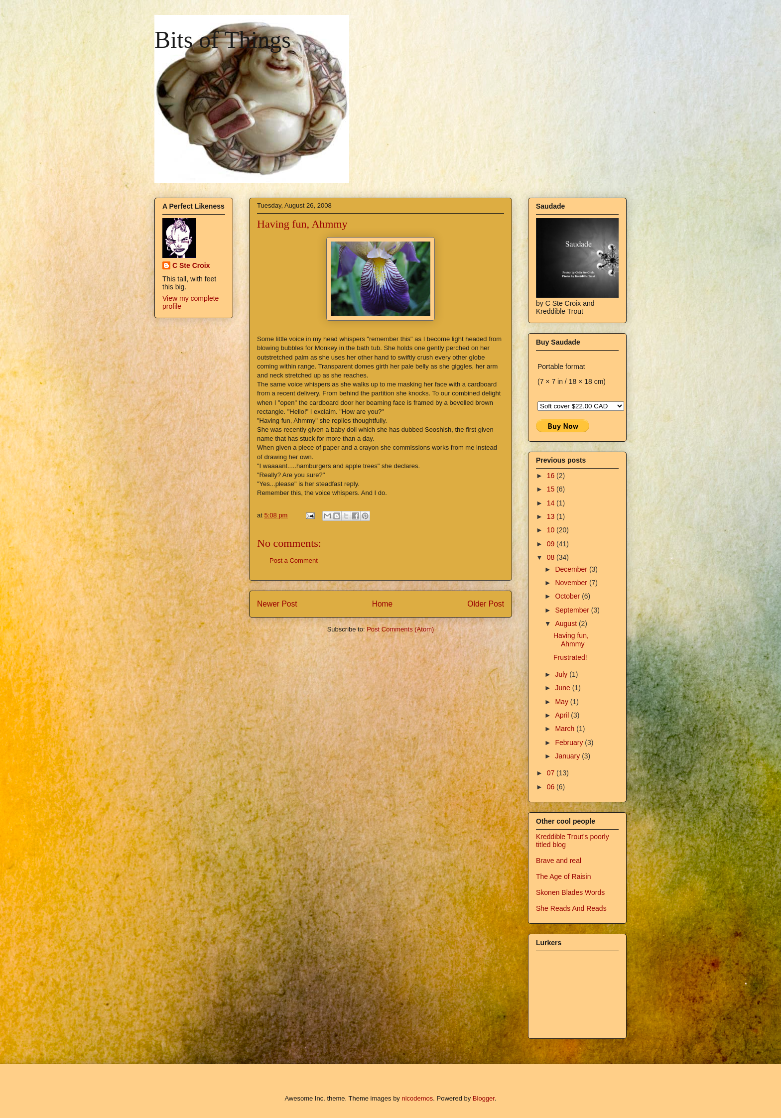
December (572, 569)
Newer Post (277, 604)
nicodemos (417, 1098)
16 (551, 476)
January (568, 756)
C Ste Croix (191, 265)
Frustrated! (570, 657)
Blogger (484, 1098)
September (573, 610)
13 (551, 516)
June (563, 688)
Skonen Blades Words (570, 892)
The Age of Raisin (563, 876)
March (565, 729)
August (566, 623)
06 (551, 787)
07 (551, 773)
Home (382, 604)
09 (551, 544)
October (568, 596)
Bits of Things (222, 39)
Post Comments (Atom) (400, 629)
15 (551, 489)
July (562, 674)
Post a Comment (293, 560)
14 (551, 503)
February (570, 742)
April (563, 715)
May (562, 702)
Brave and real (558, 861)
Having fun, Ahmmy (571, 639)
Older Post (485, 604)
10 (551, 530)
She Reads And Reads (571, 908)
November (572, 583)
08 (551, 557)
